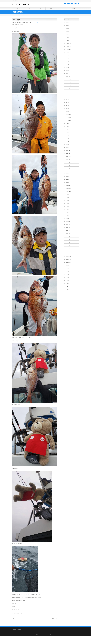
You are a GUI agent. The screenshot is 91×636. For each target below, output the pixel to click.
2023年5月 (68, 135)
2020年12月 (68, 221)
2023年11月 (68, 117)
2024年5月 (68, 99)
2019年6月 (68, 274)
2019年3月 (68, 283)
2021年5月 (68, 206)
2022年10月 (68, 156)
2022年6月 (68, 168)
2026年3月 (68, 34)
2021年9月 (68, 194)
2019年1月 (68, 289)
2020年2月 (68, 251)
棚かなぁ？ (54, 618)
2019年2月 (68, 286)
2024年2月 (68, 108)
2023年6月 (68, 132)
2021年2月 (68, 215)
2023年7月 (68, 129)
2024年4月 (68, 102)
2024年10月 (68, 85)
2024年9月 (68, 88)
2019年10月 (68, 262)
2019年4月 (68, 280)
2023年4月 (68, 138)
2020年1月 (68, 253)
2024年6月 (68, 96)
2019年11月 (68, 259)
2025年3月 (68, 70)
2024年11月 (68, 82)
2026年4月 (68, 31)
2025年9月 (68, 52)
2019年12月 (68, 256)
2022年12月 (68, 150)
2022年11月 (68, 153)
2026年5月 (68, 28)
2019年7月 (68, 271)
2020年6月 (68, 239)
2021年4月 (68, 209)
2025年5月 (68, 64)
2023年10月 (68, 120)
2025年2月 (68, 73)
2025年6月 (68, 61)
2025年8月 (68, 55)
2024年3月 (68, 105)
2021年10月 (68, 191)
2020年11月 (68, 224)
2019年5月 (68, 277)
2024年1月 (68, 111)
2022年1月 (68, 182)
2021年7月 (68, 200)
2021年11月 (68, 188)
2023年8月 (68, 126)
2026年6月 (68, 25)
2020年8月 (68, 233)
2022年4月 (68, 173)
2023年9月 (68, 123)
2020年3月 (68, 248)
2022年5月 (68, 170)
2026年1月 (68, 40)
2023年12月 (68, 114)
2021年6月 (68, 203)
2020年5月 (68, 242)
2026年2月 (68, 37)
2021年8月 (68, 197)
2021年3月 (68, 212)
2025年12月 (68, 43)
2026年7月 (68, 22)
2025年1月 (68, 76)
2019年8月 (68, 268)
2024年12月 (68, 79)
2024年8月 (68, 91)
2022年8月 (68, 162)
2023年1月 (68, 147)
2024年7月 (68, 93)
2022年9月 (68, 159)
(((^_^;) (13, 618)
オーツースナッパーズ (20, 4)
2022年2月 (68, 179)
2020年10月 (68, 227)
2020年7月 (68, 236)
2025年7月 (68, 58)
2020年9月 (68, 230)
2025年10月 (68, 49)
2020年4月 (68, 245)
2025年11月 (68, 46)
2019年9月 (68, 265)
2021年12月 (68, 185)
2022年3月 (68, 176)
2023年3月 (68, 141)
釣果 (37, 22)
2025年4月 (68, 67)
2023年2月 (68, 144)
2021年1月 (68, 218)
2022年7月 (68, 165)
